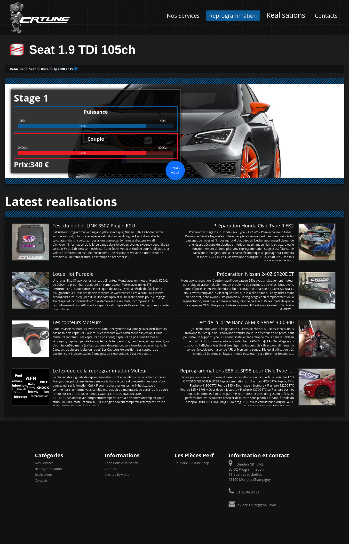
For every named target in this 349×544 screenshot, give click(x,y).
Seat (51, 68)
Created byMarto (117, 474)
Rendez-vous (175, 169)
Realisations (285, 15)
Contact (110, 468)
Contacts (326, 15)
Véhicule (23, 68)
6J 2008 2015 (107, 68)
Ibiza (75, 68)
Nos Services (183, 15)
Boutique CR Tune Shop (191, 462)
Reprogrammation (233, 15)
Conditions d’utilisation (121, 462)
